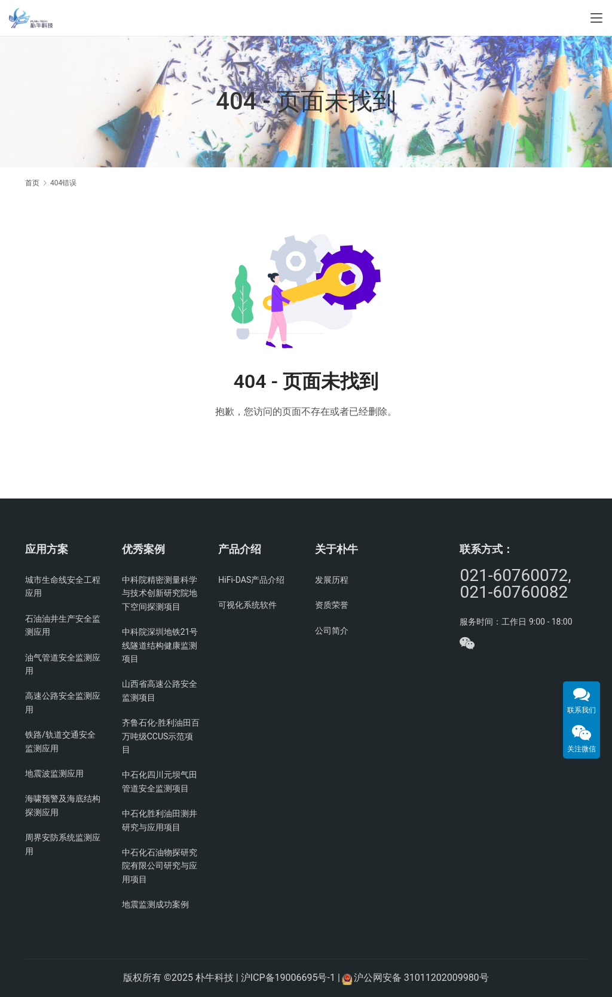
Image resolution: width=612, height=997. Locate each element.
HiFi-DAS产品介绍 (251, 580)
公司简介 (331, 630)
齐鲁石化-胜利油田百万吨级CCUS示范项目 (161, 736)
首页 (32, 183)
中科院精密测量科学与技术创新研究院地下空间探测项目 (159, 593)
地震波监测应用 (54, 773)
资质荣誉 (331, 605)
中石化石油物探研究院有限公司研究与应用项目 (159, 866)
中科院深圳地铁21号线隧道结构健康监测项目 (160, 645)
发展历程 (331, 580)
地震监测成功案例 (155, 904)
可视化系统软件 (247, 605)
